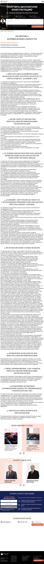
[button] (20, 453)
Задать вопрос (37, 26)
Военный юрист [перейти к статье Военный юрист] (33, 446)
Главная (1, 31)
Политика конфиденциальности (9, 42)
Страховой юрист (14, 561)
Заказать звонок (37, 524)
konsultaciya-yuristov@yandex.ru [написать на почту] (37, 558)
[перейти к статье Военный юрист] (32, 436)
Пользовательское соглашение (9, 45)
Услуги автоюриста (14, 557)
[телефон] (8, 504)
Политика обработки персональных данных (12, 47)
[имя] (8, 501)
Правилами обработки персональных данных (19, 25)
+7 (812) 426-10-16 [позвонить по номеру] (38, 556)
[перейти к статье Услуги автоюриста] (11, 436)
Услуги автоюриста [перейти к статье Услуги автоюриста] (11, 446)
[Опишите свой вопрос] (25, 22)
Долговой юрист (13, 558)
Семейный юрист (25, 558)
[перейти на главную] (5, 1)
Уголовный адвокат (25, 557)
